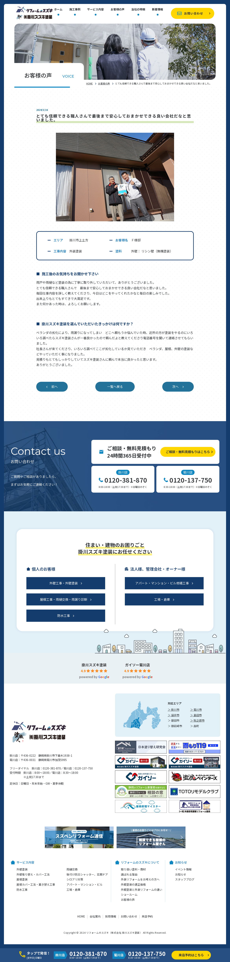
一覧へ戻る (115, 386)
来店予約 (147, 916)
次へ (175, 386)
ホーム (58, 9)
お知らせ (180, 874)
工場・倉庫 (162, 599)
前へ (54, 386)
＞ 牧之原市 (197, 720)
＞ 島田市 (196, 715)
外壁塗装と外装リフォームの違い (141, 890)
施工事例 (74, 9)
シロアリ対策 (75, 879)
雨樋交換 (72, 869)
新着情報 (157, 9)
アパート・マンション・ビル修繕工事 (162, 583)
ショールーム (129, 894)
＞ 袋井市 (173, 715)
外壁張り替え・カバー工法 (33, 874)
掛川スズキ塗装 (94, 664)
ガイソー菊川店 (137, 664)
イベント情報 (183, 869)
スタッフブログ (184, 879)
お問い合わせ (193, 13)
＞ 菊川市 (196, 710)
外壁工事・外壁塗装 (63, 583)
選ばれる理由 (129, 874)
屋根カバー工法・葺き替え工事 (36, 884)
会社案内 (95, 916)
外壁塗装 (22, 869)
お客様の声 (117, 9)
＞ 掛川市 (173, 710)
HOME (89, 83)
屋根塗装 (22, 879)
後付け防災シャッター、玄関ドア (87, 874)
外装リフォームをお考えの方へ (140, 879)
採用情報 (110, 916)
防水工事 (63, 615)
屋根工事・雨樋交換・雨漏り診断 (63, 599)
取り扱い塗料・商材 (133, 869)
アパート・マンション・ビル (84, 884)
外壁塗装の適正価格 (133, 884)
